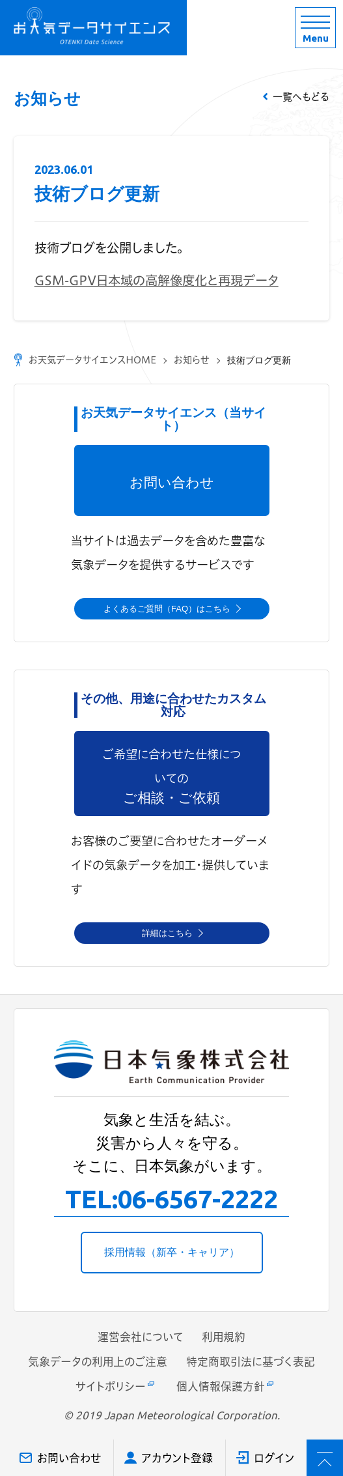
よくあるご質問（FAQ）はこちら (166, 609)
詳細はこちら (167, 933)
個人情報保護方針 (220, 1386)
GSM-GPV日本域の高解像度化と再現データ (156, 280)
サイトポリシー (110, 1386)
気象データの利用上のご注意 (97, 1362)
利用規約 (223, 1337)
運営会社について (140, 1337)
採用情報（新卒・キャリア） (172, 1252)
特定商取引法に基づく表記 (250, 1362)
